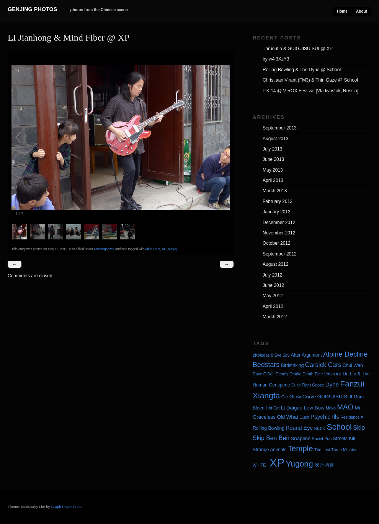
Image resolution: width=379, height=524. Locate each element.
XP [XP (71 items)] (277, 462)
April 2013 (273, 180)
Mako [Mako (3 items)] (331, 408)
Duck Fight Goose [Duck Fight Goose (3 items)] (307, 385)
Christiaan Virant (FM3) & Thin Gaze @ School (310, 80)
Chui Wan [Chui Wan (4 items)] (353, 365)
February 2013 (277, 201)
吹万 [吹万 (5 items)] (319, 465)
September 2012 (280, 254)
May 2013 (273, 170)
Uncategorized (104, 249)
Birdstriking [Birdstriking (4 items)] (292, 365)
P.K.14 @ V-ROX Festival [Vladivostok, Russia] (310, 90)
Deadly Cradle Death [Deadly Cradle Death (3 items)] (295, 374)
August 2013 (275, 138)
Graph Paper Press (66, 506)
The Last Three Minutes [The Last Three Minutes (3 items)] (335, 449)
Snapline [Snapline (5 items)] (300, 438)
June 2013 (273, 159)
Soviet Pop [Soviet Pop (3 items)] (322, 438)
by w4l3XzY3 (276, 59)
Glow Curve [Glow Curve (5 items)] (302, 397)
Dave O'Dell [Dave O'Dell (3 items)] (263, 374)
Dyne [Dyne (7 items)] (332, 384)
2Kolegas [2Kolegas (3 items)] (261, 355)
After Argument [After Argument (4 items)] (306, 355)
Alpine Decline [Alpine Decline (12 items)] (345, 354)
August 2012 (275, 264)
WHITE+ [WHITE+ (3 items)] (260, 465)
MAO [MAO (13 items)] (345, 407)
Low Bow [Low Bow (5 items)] (314, 408)
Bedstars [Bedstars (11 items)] (266, 364)
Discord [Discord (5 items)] (332, 374)
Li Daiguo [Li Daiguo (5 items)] (291, 408)
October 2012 (277, 243)
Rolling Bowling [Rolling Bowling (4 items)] (268, 428)
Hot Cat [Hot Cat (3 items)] (272, 408)
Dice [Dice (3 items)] (319, 374)
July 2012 (272, 275)
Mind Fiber (152, 249)
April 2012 (273, 306)
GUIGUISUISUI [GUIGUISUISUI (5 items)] (335, 397)
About (361, 11)
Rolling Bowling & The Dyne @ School (302, 69)
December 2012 (279, 222)
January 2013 (277, 212)
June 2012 (273, 285)
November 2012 (279, 233)
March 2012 (275, 316)
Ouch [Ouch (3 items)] (304, 417)
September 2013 (280, 128)
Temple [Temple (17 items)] (300, 448)
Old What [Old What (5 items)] (287, 417)
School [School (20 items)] (339, 427)
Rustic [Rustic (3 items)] (320, 428)
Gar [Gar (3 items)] (284, 397)
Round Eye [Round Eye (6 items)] (299, 428)
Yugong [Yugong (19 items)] (299, 463)
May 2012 (273, 295)
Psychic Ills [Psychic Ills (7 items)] (324, 416)
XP (164, 249)
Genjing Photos (32, 9)
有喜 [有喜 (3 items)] (329, 465)
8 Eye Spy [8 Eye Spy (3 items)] (280, 355)
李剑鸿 (172, 249)
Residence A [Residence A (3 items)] (351, 417)
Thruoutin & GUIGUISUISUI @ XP (298, 48)
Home (342, 11)
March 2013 (275, 190)
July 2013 (272, 149)
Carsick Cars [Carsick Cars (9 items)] (323, 364)
